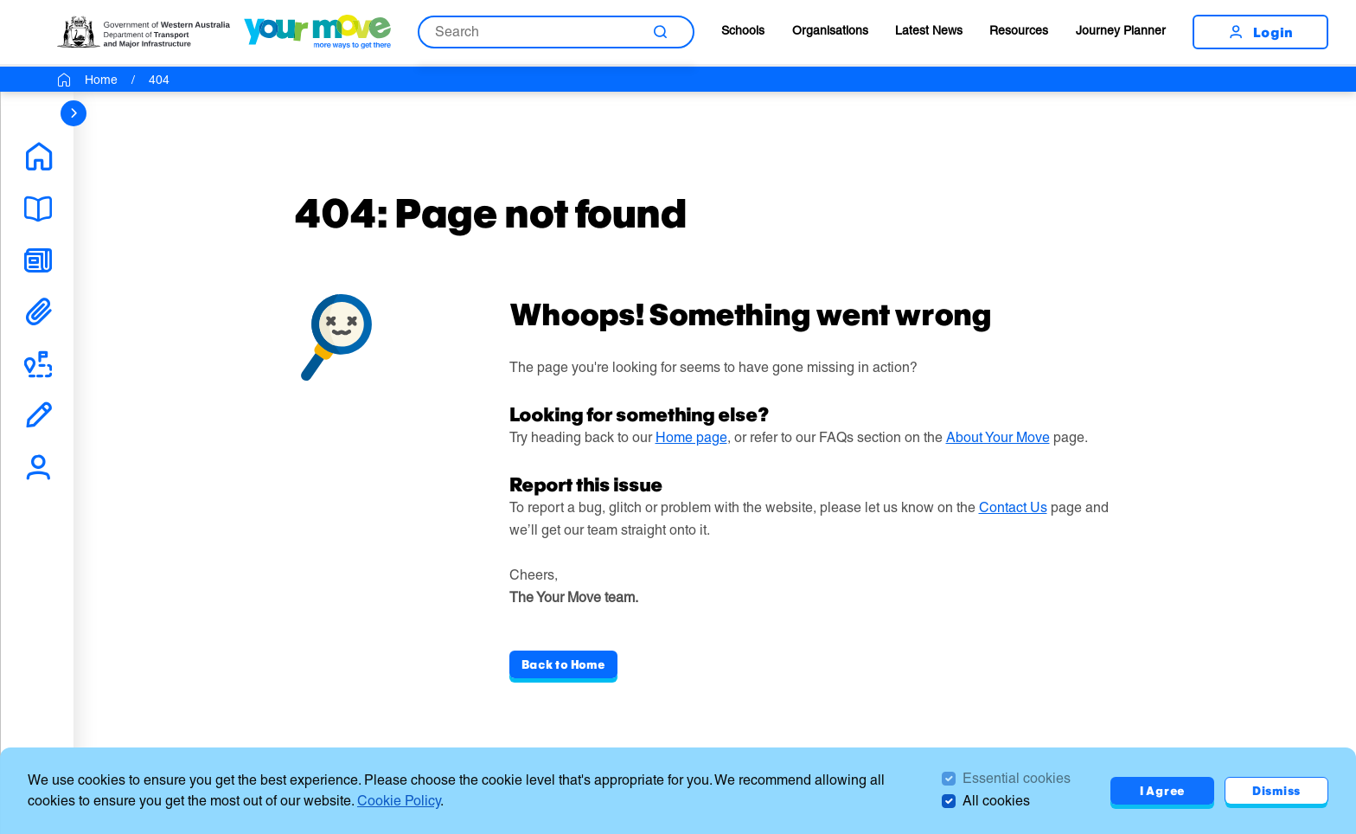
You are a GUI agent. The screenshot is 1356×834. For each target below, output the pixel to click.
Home (101, 80)
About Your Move (998, 437)
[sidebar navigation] (73, 113)
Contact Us (1013, 507)
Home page (691, 437)
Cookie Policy (398, 800)
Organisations (830, 30)
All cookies (996, 800)
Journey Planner (1121, 30)
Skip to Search (0, 0)
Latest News (929, 30)
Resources (1018, 30)
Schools (742, 30)
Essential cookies (1017, 778)
